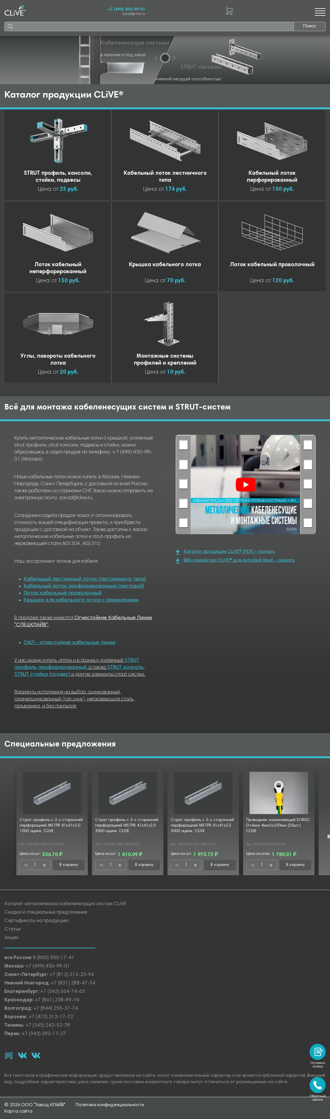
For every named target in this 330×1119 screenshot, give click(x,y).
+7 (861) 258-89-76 (57, 1000)
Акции (11, 938)
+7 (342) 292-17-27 (44, 1034)
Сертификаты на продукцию (36, 921)
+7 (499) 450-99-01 (126, 10)
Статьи (12, 929)
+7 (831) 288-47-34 (73, 983)
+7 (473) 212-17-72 (51, 1017)
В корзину (69, 865)
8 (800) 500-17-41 (53, 958)
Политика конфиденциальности (110, 1105)
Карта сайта (18, 1111)
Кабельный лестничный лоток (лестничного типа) (85, 579)
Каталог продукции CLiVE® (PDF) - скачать (225, 552)
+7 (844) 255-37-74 (55, 1008)
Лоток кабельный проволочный (63, 593)
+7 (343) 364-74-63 (62, 991)
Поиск (309, 26)
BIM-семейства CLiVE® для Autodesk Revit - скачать (235, 561)
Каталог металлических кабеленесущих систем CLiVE (65, 904)
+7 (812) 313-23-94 (71, 974)
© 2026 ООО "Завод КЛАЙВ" (34, 1105)
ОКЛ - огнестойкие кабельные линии (69, 642)
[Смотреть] (246, 485)
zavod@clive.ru (133, 14)
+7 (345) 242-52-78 (47, 1025)
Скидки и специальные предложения (45, 912)
